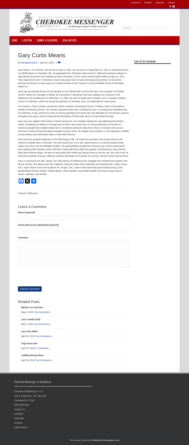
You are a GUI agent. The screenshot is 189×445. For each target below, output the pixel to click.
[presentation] (42, 277)
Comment (23, 237)
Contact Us (135, 3)
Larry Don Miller (29, 331)
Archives (171, 3)
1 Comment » (43, 348)
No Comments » (43, 312)
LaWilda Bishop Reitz (32, 355)
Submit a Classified (47, 40)
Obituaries (33, 193)
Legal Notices (69, 40)
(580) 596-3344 (21, 405)
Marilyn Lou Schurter (32, 307)
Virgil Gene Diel (29, 343)
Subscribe (160, 3)
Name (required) (26, 212)
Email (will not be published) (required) (38, 225)
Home (14, 40)
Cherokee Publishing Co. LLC (28, 391)
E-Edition (148, 3)
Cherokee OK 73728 (24, 400)
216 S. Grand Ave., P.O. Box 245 (30, 396)
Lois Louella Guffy (30, 319)
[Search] (145, 28)
